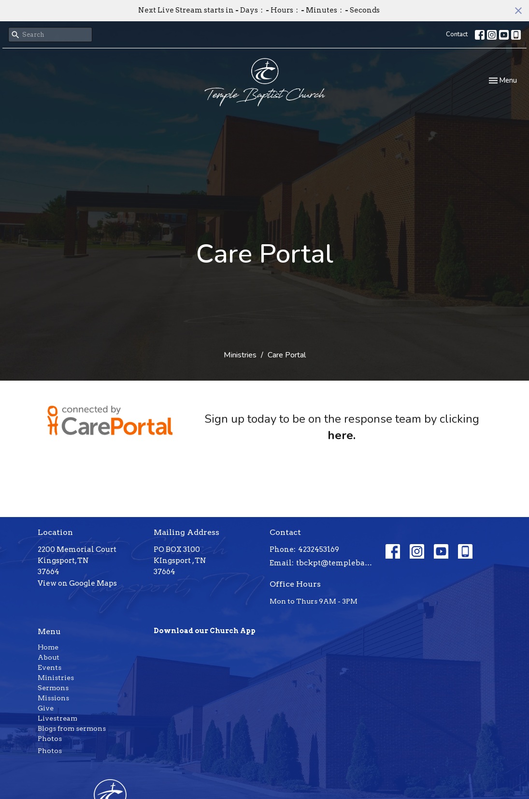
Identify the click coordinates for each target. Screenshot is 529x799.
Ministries (240, 355)
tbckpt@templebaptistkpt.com (336, 563)
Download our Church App (205, 631)
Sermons (53, 688)
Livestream (57, 718)
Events (49, 667)
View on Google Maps (77, 583)
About (48, 657)
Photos (50, 738)
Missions (53, 698)
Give (46, 708)
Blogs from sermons (72, 728)
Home (48, 647)
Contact (457, 34)
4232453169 (318, 549)
